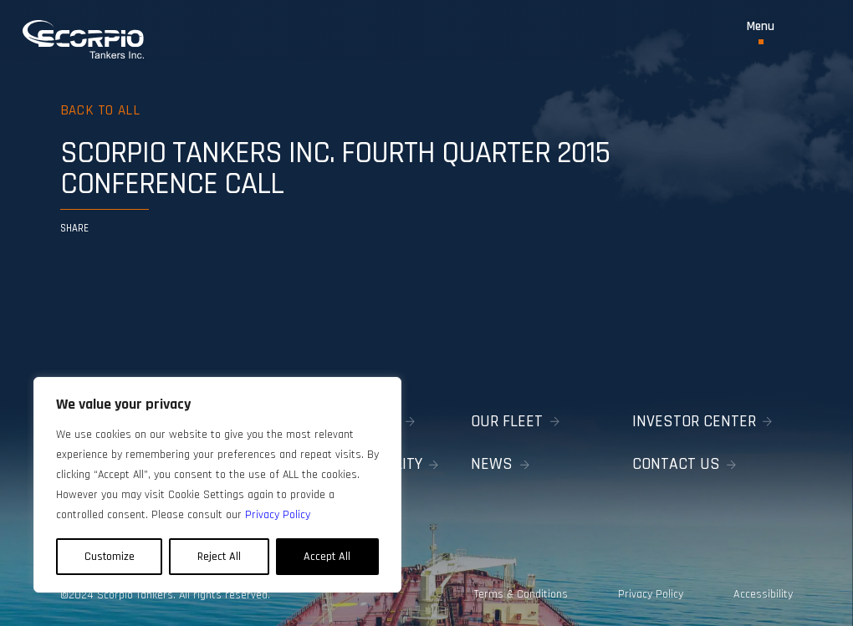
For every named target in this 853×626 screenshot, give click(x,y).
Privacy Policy (650, 594)
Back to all (100, 110)
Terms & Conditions (520, 594)
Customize (109, 556)
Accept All (327, 556)
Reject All (219, 556)
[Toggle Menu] (760, 32)
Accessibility (763, 594)
